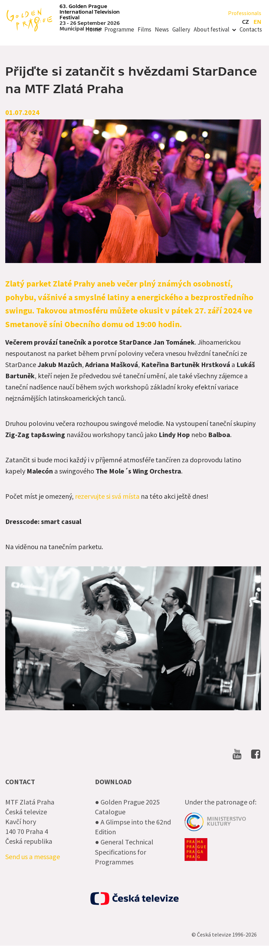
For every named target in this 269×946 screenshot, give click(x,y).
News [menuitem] (162, 29)
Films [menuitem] (144, 29)
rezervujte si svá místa (107, 496)
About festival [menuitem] (211, 29)
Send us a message (32, 856)
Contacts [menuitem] (251, 29)
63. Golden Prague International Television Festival (90, 12)
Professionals (244, 12)
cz (245, 22)
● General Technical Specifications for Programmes (124, 851)
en (257, 22)
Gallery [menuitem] (181, 29)
